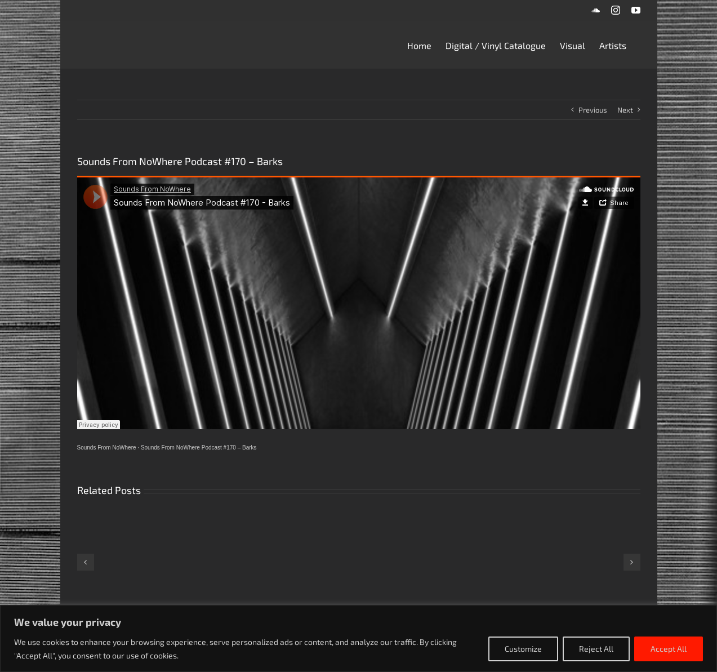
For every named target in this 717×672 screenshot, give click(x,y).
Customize (523, 648)
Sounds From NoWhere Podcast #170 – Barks (199, 447)
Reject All (596, 648)
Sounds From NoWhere (106, 447)
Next (625, 109)
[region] (358, 638)
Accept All (669, 648)
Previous (592, 109)
